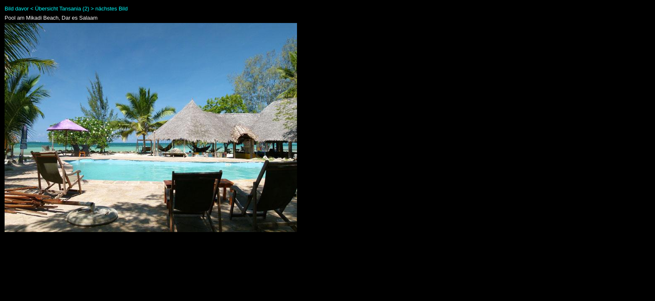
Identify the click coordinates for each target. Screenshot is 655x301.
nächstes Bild (111, 8)
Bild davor (17, 8)
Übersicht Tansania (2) (62, 8)
